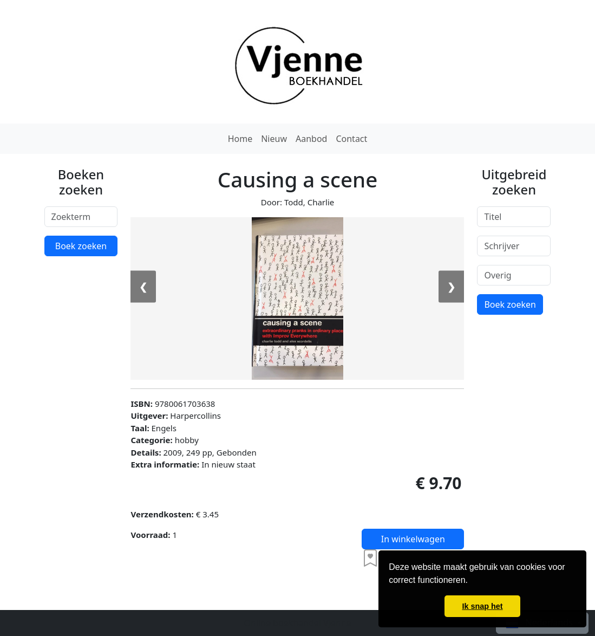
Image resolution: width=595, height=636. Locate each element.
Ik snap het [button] (482, 606)
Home (240, 139)
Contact (351, 139)
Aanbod (311, 139)
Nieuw (274, 139)
